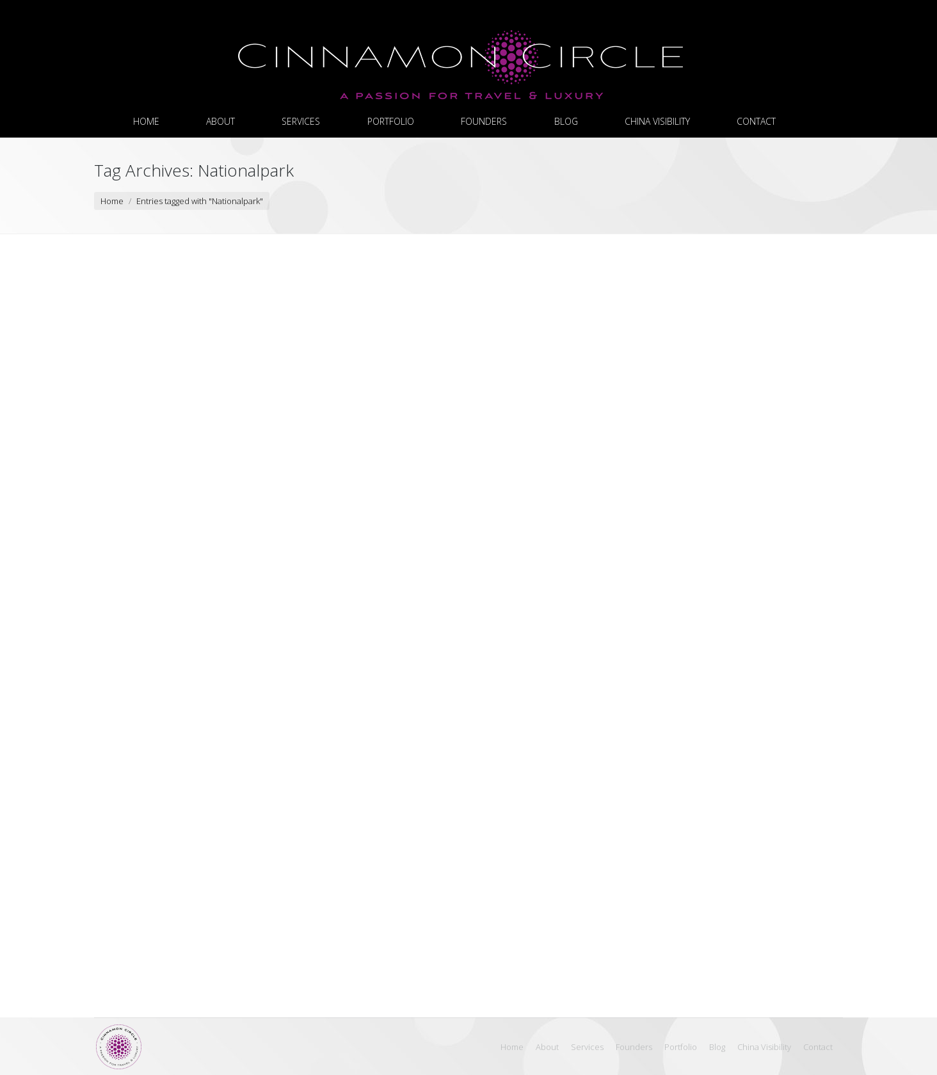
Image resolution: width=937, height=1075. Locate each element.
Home (112, 201)
